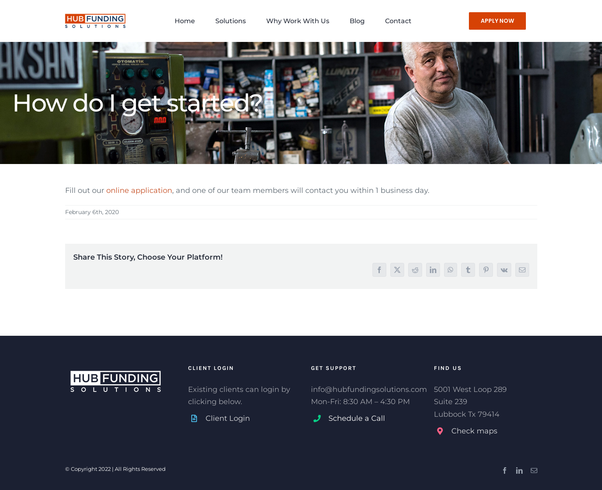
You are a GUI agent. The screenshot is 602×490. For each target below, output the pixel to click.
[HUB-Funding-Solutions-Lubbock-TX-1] (95, 11)
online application (139, 190)
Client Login (228, 418)
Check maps (474, 431)
